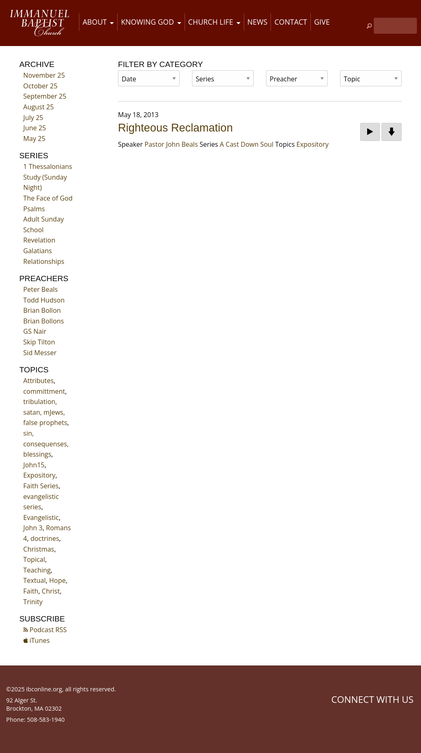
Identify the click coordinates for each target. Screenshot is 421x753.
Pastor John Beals (171, 144)
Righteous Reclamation (175, 128)
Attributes (38, 380)
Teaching (37, 570)
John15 (34, 464)
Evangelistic (41, 517)
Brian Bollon (42, 310)
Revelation (39, 240)
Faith (31, 591)
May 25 (34, 138)
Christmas (38, 549)
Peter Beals (40, 289)
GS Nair (34, 331)
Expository (39, 475)
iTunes (36, 640)
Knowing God (147, 22)
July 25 (33, 117)
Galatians (37, 250)
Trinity (33, 601)
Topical (34, 559)
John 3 (33, 527)
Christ (51, 591)
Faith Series (41, 485)
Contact (290, 22)
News (258, 22)
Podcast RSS (45, 629)
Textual (34, 580)
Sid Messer (40, 352)
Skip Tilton (39, 341)
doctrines (44, 538)
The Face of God (48, 198)
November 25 (44, 75)
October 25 (40, 85)
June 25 (34, 127)
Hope (57, 580)
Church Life (210, 22)
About (95, 22)
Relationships (44, 261)
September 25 (45, 96)
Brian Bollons (43, 321)
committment (44, 391)
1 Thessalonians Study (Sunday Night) (47, 177)
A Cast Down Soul (247, 144)
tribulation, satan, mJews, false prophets (45, 412)
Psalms (34, 208)
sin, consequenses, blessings (46, 444)
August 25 (38, 106)
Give (322, 22)
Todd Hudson (44, 300)
